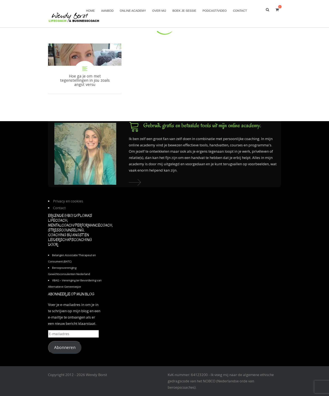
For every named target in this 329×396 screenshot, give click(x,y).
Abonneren (65, 347)
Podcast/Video (214, 10)
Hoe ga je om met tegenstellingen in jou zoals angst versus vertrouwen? (84, 68)
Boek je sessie (184, 10)
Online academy (133, 10)
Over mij (159, 10)
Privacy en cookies (68, 201)
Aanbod (107, 10)
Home (90, 10)
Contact (240, 10)
